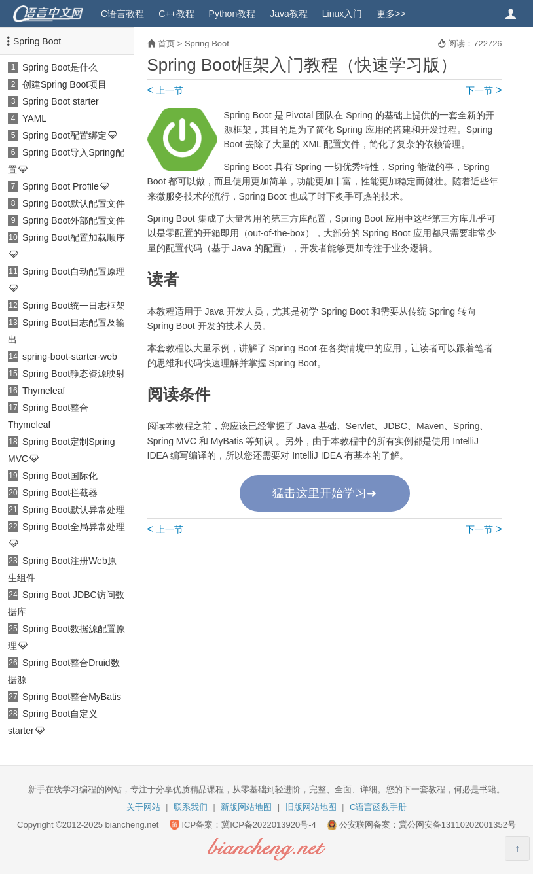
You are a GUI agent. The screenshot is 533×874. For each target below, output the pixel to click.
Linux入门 (342, 14)
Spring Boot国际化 (60, 475)
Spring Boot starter (60, 101)
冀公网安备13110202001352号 (457, 825)
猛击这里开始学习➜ (324, 493)
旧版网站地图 (311, 807)
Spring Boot (37, 41)
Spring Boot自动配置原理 (73, 271)
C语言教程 (122, 14)
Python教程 (232, 14)
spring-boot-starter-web (69, 356)
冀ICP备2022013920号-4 (268, 825)
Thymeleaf (43, 390)
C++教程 (176, 14)
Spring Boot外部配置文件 (73, 220)
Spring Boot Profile (60, 186)
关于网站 (143, 807)
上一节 (165, 90)
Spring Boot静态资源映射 (73, 373)
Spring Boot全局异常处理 (73, 526)
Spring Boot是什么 (60, 67)
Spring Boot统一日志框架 (73, 305)
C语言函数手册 (378, 807)
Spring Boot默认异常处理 (73, 509)
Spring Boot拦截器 (60, 492)
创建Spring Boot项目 (64, 84)
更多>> (391, 14)
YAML (34, 118)
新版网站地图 (246, 807)
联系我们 (191, 807)
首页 (166, 43)
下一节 (484, 90)
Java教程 (289, 14)
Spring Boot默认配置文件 (73, 203)
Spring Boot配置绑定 (64, 135)
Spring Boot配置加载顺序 (73, 237)
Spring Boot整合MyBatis (71, 696)
